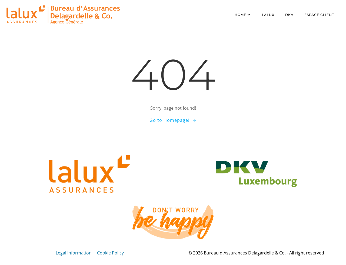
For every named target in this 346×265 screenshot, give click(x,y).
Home (243, 15)
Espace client (319, 15)
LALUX (268, 15)
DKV (289, 15)
